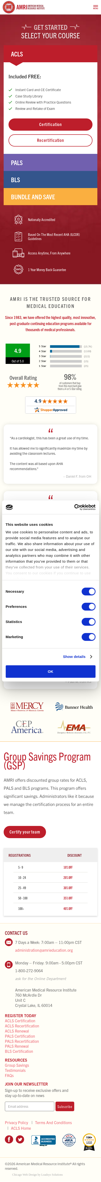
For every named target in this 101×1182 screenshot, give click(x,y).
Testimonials (15, 1070)
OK (50, 671)
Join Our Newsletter (26, 1083)
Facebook (9, 1139)
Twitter (20, 1139)
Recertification (50, 140)
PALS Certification (20, 1036)
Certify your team (24, 831)
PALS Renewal (17, 1046)
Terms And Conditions (53, 1122)
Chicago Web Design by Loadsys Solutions (37, 1174)
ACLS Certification (20, 1020)
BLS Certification (19, 1051)
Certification (50, 124)
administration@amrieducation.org (44, 950)
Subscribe (64, 1106)
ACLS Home (21, 1128)
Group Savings (17, 1065)
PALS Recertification (22, 1041)
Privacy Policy (16, 1122)
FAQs (9, 1075)
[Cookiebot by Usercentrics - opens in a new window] (74, 507)
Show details (74, 656)
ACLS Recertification (22, 1025)
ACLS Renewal (17, 1030)
